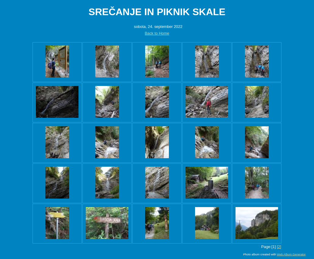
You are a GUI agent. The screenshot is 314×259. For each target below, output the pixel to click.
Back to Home (157, 33)
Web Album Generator (291, 254)
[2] (279, 246)
